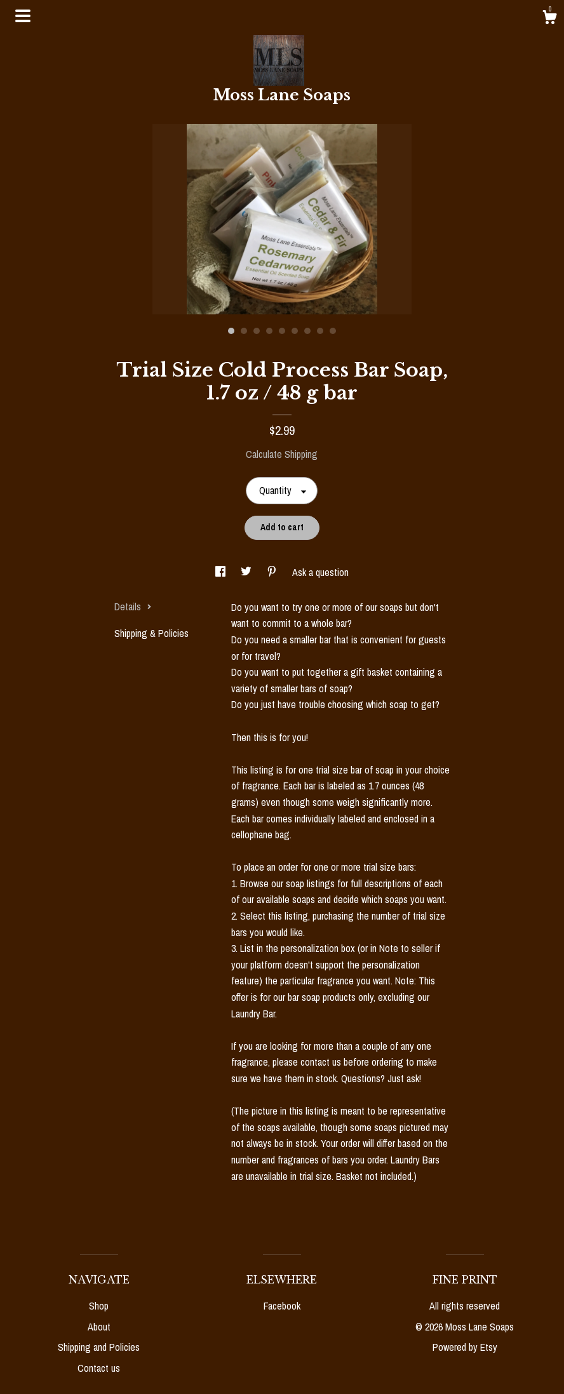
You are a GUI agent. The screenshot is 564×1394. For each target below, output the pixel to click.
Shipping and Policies (99, 1347)
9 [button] (333, 331)
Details (133, 606)
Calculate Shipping (282, 454)
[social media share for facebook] (221, 572)
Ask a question (320, 572)
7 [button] (307, 331)
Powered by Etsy (465, 1347)
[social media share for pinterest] (273, 572)
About (99, 1327)
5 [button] (282, 331)
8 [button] (320, 331)
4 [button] (269, 331)
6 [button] (295, 331)
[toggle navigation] (22, 16)
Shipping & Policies (151, 633)
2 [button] (244, 331)
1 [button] (231, 331)
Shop (99, 1306)
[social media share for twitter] (247, 572)
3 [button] (256, 331)
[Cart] (549, 19)
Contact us (98, 1368)
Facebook (282, 1306)
